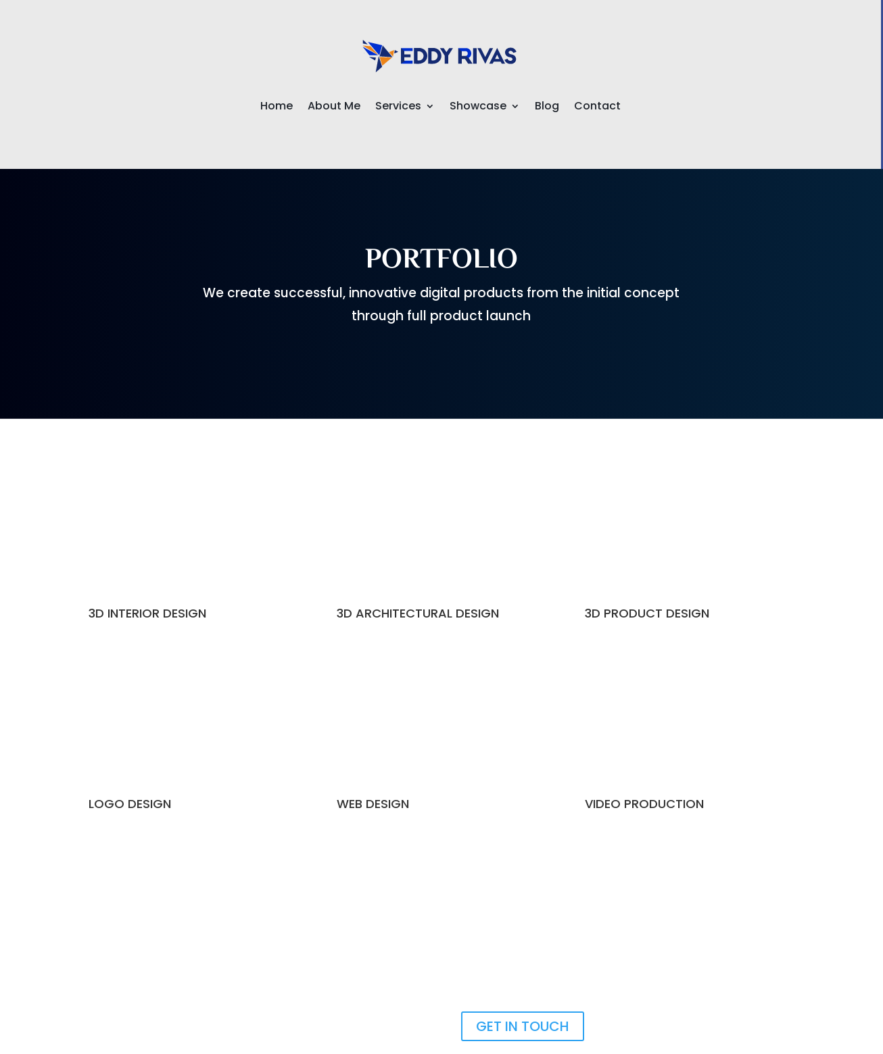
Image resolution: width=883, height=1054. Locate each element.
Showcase (478, 107)
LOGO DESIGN (130, 803)
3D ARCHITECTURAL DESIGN (418, 613)
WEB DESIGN (373, 803)
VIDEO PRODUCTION (644, 803)
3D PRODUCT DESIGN (647, 613)
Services (398, 107)
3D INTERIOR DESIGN (147, 613)
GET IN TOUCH (522, 1026)
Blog (547, 107)
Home (276, 107)
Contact (597, 107)
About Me (334, 107)
